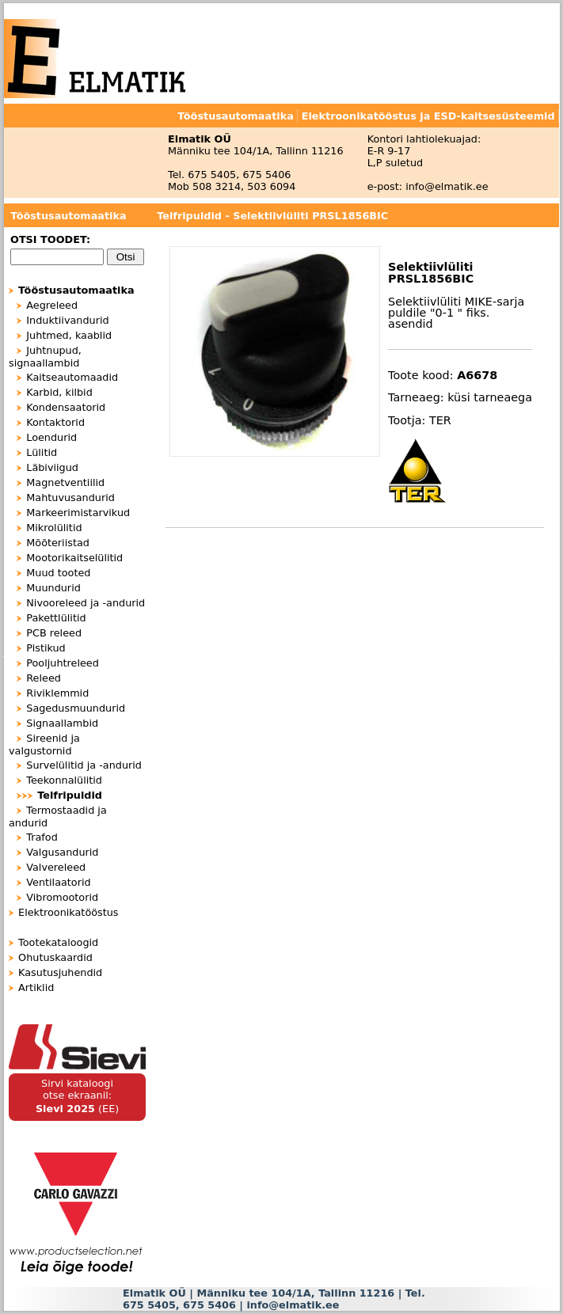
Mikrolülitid (54, 528)
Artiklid (36, 987)
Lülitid (41, 452)
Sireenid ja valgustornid (44, 744)
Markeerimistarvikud (78, 512)
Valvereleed (56, 867)
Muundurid (53, 588)
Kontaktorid (55, 422)
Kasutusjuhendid (60, 972)
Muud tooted (58, 573)
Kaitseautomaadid (72, 377)
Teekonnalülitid (64, 780)
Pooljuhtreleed (62, 663)
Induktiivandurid (67, 320)
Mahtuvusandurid (70, 497)
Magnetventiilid (65, 482)
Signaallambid (62, 723)
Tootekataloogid (58, 942)
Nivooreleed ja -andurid (85, 603)
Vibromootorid (62, 897)
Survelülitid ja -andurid (84, 765)
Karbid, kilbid (59, 392)
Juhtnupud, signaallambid (45, 356)
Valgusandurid (62, 852)
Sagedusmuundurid (75, 708)
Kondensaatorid (65, 407)
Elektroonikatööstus (68, 912)
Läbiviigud (52, 467)
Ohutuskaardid (55, 957)
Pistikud (45, 648)
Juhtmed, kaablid (69, 335)
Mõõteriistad (57, 543)
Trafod (42, 837)
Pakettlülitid (56, 618)
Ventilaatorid (58, 882)
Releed (43, 678)
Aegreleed (52, 305)
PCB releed (54, 633)
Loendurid (51, 437)
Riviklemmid (57, 693)
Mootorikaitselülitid (74, 558)
